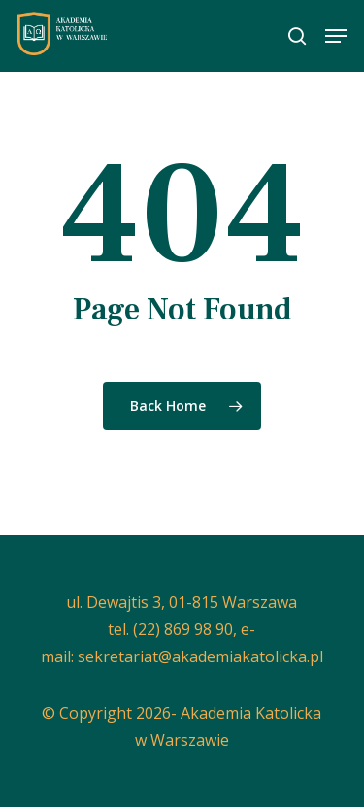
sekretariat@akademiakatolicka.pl (200, 656)
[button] (336, 36)
